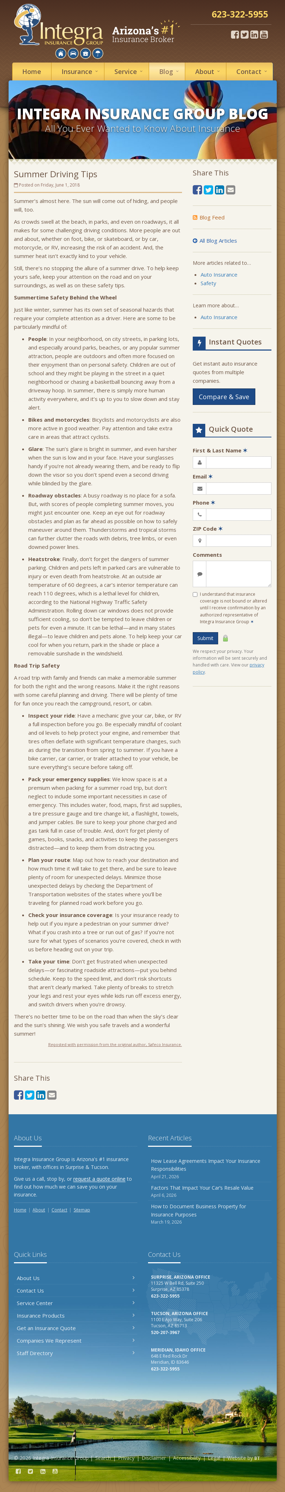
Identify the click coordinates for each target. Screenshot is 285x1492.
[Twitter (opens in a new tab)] (245, 34)
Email (203, 476)
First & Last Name (220, 450)
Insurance (81, 71)
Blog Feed (209, 217)
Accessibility (187, 1457)
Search (103, 1457)
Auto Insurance (219, 274)
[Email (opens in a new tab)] (51, 1094)
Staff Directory (75, 1353)
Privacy (126, 1457)
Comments (207, 554)
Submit (205, 638)
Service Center (75, 1303)
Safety (208, 283)
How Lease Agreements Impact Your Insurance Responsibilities (210, 1169)
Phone (204, 502)
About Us (75, 1278)
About (208, 71)
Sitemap (82, 1210)
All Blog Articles (215, 240)
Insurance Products (75, 1315)
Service (129, 71)
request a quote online (99, 1178)
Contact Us (75, 1290)
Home (31, 71)
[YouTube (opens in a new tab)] (264, 34)
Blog (170, 71)
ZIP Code (208, 528)
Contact (252, 71)
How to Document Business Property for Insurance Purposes (210, 1214)
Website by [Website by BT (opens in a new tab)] (243, 1457)
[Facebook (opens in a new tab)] (235, 34)
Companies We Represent (75, 1340)
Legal (214, 1457)
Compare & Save (224, 396)
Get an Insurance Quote (75, 1328)
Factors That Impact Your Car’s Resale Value (210, 1191)
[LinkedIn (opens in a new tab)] (254, 34)
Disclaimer (154, 1457)
